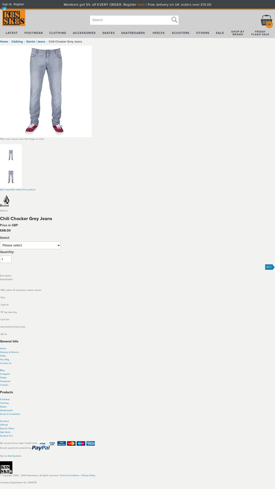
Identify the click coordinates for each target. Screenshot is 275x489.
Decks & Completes (10, 414)
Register (19, 4)
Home (4, 42)
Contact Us (5, 363)
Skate (3, 410)
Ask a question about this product (17, 189)
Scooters (4, 421)
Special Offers (7, 428)
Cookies (4, 385)
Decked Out (6, 435)
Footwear (5, 399)
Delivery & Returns (9, 352)
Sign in (6, 4)
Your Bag (4, 359)
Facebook (5, 381)
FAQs (3, 356)
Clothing (4, 403)
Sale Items (5, 432)
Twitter (3, 377)
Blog (2, 370)
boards (9, 410)
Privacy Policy (88, 475)
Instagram (5, 374)
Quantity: (7, 252)
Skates (3, 406)
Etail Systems (14, 456)
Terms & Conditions (69, 475)
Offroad (4, 424)
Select (4, 238)
